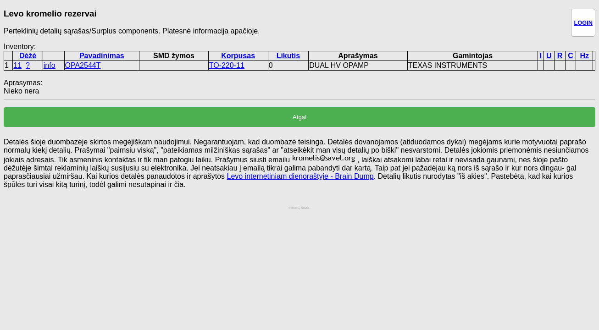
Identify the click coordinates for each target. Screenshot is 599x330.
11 (17, 65)
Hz (584, 56)
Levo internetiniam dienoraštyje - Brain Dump (300, 176)
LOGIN (583, 22)
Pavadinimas (101, 56)
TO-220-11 (226, 65)
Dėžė (27, 56)
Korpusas (238, 56)
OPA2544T (83, 65)
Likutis (288, 56)
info (49, 65)
